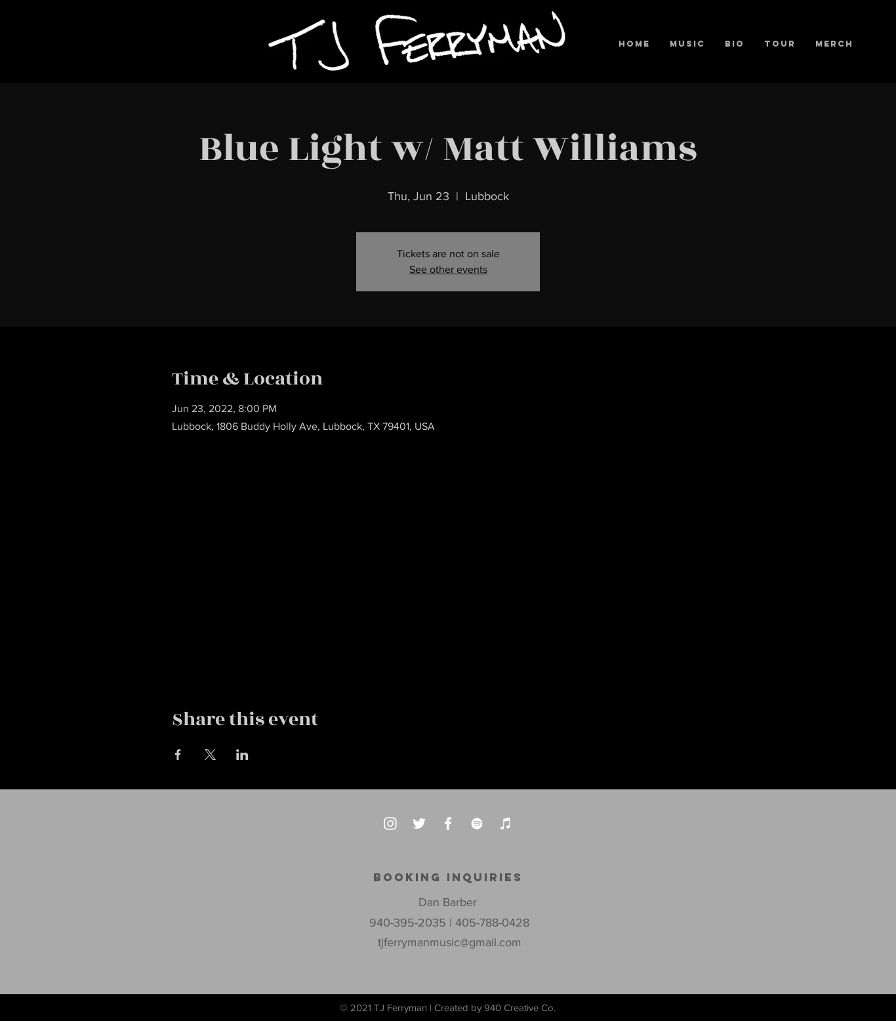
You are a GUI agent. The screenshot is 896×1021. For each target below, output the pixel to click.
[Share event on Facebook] (178, 754)
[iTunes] (505, 823)
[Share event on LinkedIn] (242, 754)
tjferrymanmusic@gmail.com (449, 942)
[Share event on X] (210, 754)
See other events (448, 269)
